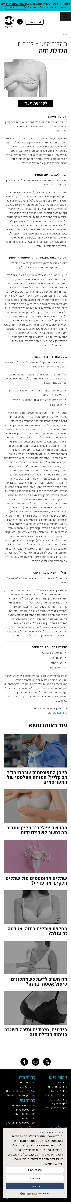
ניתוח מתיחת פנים (57, 1087)
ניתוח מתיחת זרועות (25, 1114)
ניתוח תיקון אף (59, 1104)
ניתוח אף (62, 1082)
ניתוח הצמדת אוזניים (56, 1108)
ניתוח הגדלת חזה (57, 713)
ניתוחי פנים (58, 1077)
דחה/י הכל (35, 1178)
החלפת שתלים (28, 1087)
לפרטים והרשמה (16, 8)
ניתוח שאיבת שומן (26, 1110)
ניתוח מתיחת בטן (27, 1118)
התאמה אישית (35, 1170)
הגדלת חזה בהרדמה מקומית (21, 1091)
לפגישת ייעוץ (35, 103)
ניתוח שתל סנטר (58, 1100)
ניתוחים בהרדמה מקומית (23, 1105)
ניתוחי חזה (27, 1077)
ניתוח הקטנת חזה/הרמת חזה (21, 1095)
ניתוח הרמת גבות (58, 1091)
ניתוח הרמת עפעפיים (56, 1095)
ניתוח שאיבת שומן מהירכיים (21, 1123)
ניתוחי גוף (28, 1100)
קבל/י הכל (35, 1186)
